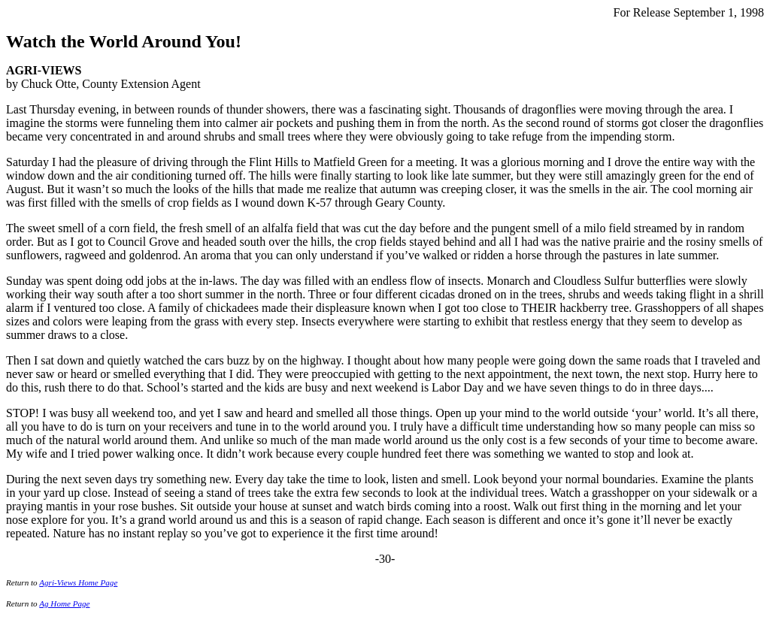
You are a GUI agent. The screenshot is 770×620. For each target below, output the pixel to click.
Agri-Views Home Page (78, 582)
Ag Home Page (64, 603)
